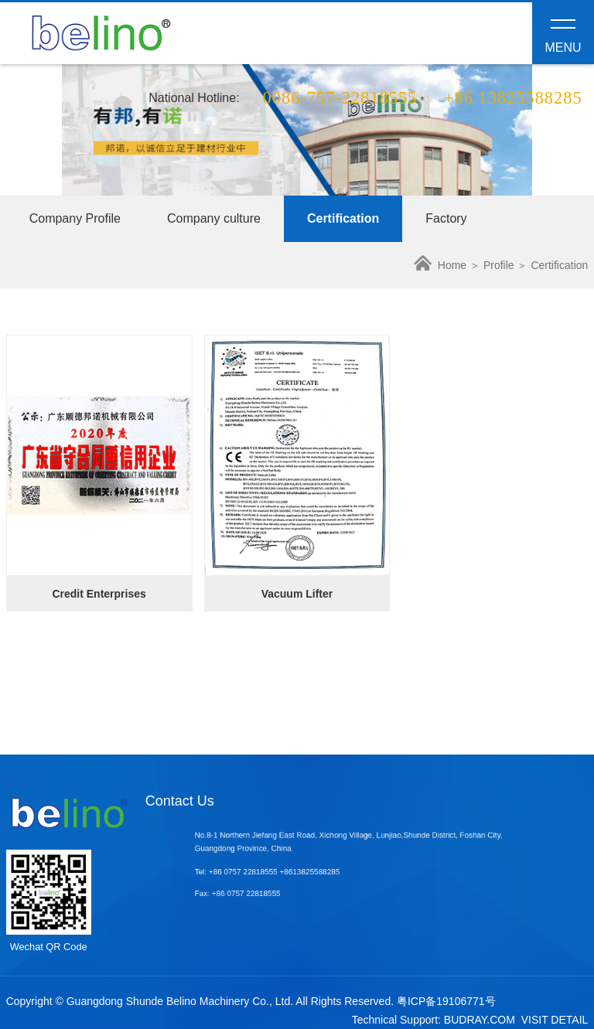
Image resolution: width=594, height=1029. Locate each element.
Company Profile (75, 218)
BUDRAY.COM (479, 1020)
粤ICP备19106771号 (446, 1001)
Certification (343, 218)
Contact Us (179, 801)
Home (440, 265)
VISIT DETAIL (555, 1020)
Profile (498, 265)
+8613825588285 (317, 872)
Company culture (214, 218)
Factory (445, 218)
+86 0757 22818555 (262, 872)
